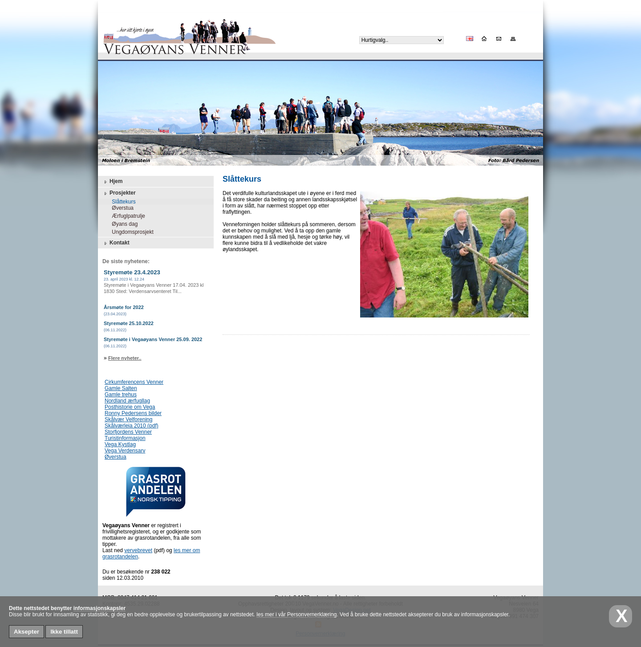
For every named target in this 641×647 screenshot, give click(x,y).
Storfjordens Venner (128, 432)
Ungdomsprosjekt (130, 232)
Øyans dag (122, 224)
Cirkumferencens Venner (134, 382)
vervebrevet (138, 550)
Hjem (112, 181)
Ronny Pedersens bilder (133, 413)
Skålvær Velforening (128, 419)
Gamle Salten (121, 388)
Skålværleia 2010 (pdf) (131, 426)
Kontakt (116, 243)
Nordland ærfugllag (127, 401)
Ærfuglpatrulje (125, 216)
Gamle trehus (121, 394)
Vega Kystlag (120, 444)
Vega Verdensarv (125, 451)
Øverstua (120, 208)
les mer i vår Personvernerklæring (296, 614)
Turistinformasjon (125, 438)
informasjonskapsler (99, 608)
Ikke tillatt (63, 631)
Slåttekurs (121, 202)
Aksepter (26, 631)
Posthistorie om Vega (130, 407)
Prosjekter (119, 193)
